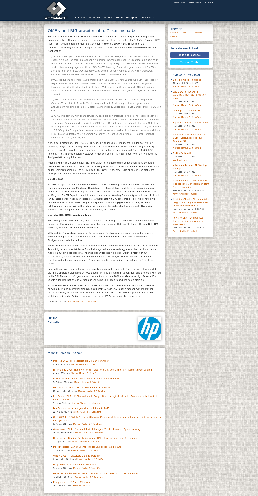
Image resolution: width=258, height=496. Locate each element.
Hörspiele (132, 17)
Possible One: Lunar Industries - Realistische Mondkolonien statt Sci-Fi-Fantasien (191, 183)
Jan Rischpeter (180, 160)
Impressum (179, 3)
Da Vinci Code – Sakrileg (187, 80)
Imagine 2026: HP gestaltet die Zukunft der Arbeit (81, 361)
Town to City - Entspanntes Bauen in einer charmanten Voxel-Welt (188, 221)
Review (173, 36)
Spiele (108, 17)
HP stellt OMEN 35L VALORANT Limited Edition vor (82, 387)
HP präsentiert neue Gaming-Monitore (74, 464)
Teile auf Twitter (190, 62)
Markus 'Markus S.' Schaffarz (82, 301)
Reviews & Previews (88, 17)
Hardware (148, 17)
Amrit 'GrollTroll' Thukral (185, 194)
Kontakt (209, 3)
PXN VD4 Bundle (182, 153)
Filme (119, 17)
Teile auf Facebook (190, 55)
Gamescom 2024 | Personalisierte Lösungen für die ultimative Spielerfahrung (96, 429)
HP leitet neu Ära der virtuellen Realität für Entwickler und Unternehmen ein (96, 473)
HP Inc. (183, 33)
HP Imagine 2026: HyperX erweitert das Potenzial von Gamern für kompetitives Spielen (102, 370)
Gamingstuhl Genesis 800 (187, 110)
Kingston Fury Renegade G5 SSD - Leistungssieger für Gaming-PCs (189, 137)
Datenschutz (194, 3)
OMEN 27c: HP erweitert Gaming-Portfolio (77, 456)
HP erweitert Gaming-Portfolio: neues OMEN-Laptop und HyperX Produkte (95, 438)
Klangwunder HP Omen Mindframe (72, 482)
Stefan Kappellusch (81, 486)
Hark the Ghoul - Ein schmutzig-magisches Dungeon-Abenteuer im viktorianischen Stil (191, 202)
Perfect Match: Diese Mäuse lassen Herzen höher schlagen (86, 378)
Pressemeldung (195, 33)
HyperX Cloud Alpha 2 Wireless (190, 122)
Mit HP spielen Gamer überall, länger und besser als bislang (87, 447)
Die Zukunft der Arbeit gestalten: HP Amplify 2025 (81, 408)
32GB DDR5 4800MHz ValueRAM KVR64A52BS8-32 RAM (189, 95)
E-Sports (174, 33)
